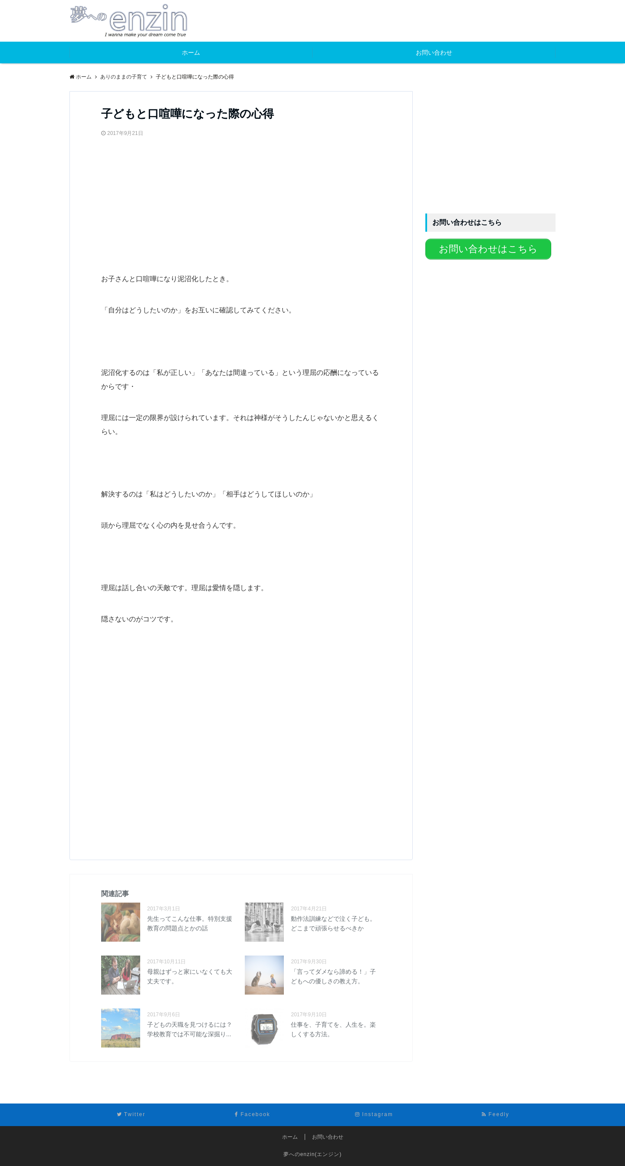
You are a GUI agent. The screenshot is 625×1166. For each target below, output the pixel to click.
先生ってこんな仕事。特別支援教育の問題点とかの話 (189, 923)
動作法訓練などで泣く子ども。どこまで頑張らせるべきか (333, 923)
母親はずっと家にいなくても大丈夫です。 (189, 976)
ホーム (191, 52)
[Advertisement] (166, 201)
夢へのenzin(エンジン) (312, 1154)
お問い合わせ (434, 52)
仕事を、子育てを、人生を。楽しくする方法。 (333, 1029)
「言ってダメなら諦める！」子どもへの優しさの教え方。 (333, 976)
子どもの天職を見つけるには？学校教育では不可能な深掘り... (189, 1029)
